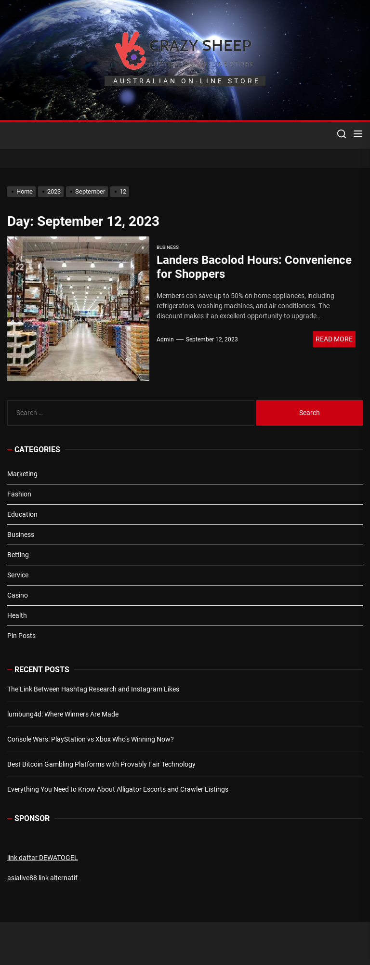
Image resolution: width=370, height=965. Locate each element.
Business (168, 247)
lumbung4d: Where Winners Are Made (63, 714)
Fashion (19, 494)
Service (17, 575)
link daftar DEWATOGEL (42, 857)
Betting (18, 555)
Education (22, 514)
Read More (334, 339)
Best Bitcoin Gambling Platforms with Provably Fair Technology (101, 764)
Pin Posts (21, 635)
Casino (17, 595)
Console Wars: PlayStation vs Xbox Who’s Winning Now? (90, 739)
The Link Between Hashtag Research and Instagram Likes (93, 689)
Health (17, 615)
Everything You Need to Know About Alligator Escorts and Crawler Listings (117, 789)
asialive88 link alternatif (42, 878)
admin (165, 339)
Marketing (22, 474)
